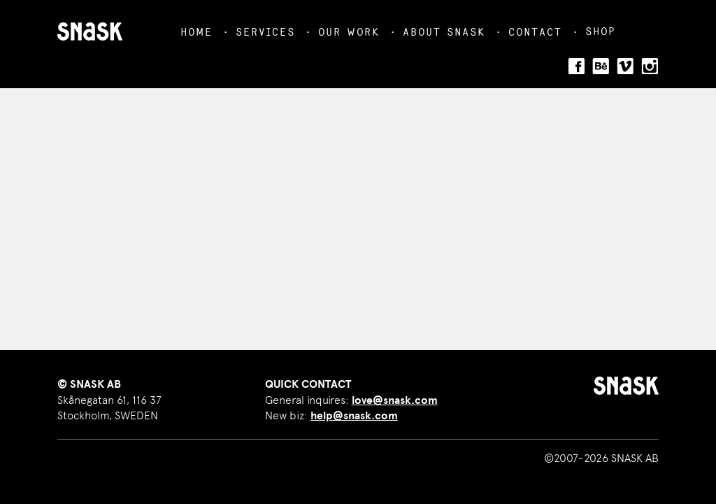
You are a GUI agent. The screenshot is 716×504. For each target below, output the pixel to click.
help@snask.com (354, 416)
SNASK (89, 31)
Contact (535, 31)
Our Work (349, 31)
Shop (600, 31)
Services (265, 31)
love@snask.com (395, 400)
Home (196, 31)
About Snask (444, 31)
